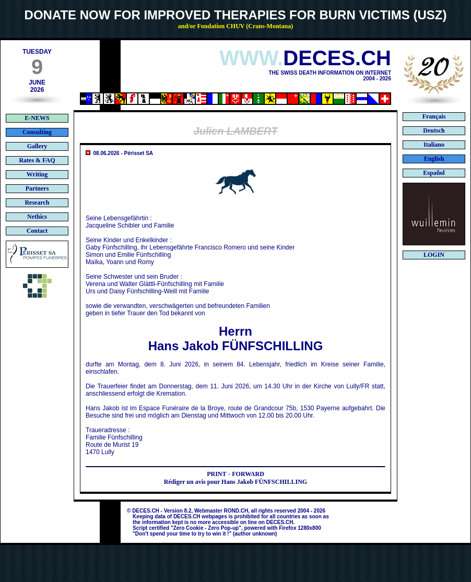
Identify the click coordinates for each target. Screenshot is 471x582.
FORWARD (248, 474)
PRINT (216, 474)
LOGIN (433, 254)
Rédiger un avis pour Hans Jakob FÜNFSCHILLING (235, 481)
